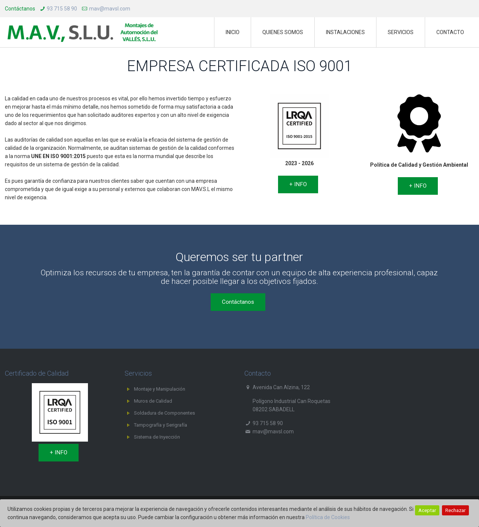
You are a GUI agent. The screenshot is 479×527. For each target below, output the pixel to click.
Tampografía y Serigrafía (160, 425)
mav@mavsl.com (109, 9)
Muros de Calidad (153, 401)
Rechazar (455, 510)
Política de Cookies (328, 517)
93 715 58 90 (62, 9)
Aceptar (427, 510)
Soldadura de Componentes (164, 413)
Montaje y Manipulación (159, 389)
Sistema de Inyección (157, 437)
